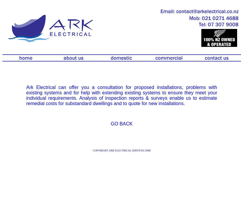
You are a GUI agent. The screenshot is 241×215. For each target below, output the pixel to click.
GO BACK (122, 123)
